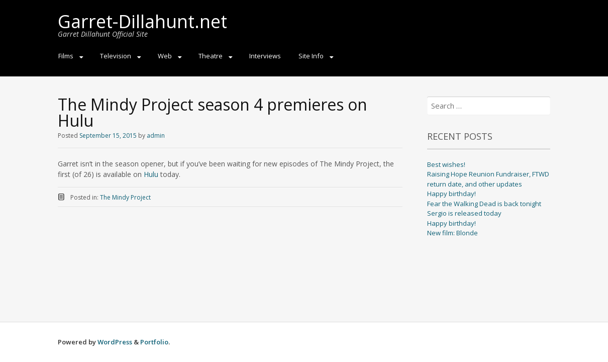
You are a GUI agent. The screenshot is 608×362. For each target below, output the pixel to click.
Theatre (210, 55)
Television (115, 55)
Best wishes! (446, 164)
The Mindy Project (125, 197)
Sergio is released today (464, 213)
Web (165, 55)
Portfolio (154, 341)
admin (156, 135)
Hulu (151, 174)
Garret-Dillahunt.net (142, 21)
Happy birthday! (451, 193)
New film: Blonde (452, 232)
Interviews (265, 55)
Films (65, 55)
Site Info (311, 55)
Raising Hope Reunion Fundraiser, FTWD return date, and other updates (488, 179)
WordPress (114, 341)
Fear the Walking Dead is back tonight (484, 203)
